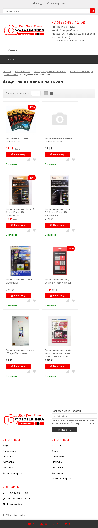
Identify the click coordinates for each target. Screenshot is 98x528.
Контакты (8, 467)
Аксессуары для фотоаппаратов (50, 71)
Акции (6, 445)
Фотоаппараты (22, 71)
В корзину (18, 154)
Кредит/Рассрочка (13, 473)
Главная (7, 71)
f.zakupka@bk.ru (16, 504)
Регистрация (56, 3)
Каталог (56, 445)
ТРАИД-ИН (9, 456)
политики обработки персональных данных (76, 423)
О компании (10, 451)
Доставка (8, 462)
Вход (37, 3)
